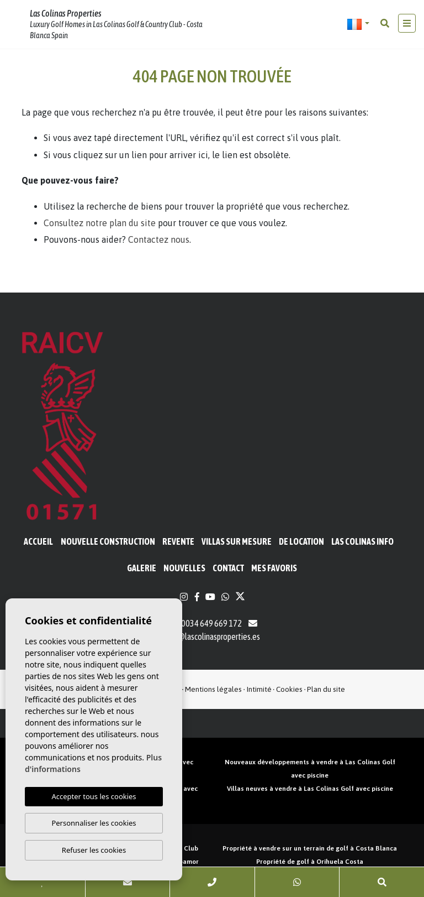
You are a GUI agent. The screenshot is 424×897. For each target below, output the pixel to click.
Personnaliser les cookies (93, 823)
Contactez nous (158, 239)
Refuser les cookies (94, 850)
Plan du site (326, 689)
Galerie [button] (141, 568)
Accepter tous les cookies (93, 796)
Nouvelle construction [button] (108, 541)
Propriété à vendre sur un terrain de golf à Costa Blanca (309, 848)
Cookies (289, 689)
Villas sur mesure (237, 541)
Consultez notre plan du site (100, 223)
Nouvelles (184, 568)
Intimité (259, 689)
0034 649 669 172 (205, 623)
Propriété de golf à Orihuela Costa (309, 861)
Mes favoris (274, 568)
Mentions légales (213, 689)
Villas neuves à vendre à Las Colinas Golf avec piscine (310, 788)
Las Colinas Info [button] (362, 541)
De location (301, 541)
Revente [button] (178, 541)
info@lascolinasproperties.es (212, 637)
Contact (228, 568)
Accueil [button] (38, 541)
